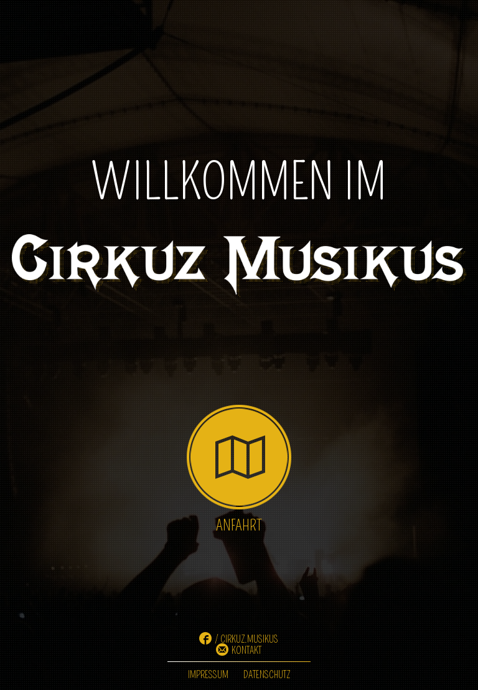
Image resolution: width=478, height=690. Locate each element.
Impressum (208, 675)
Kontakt (246, 650)
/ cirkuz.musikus (246, 639)
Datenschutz (266, 675)
